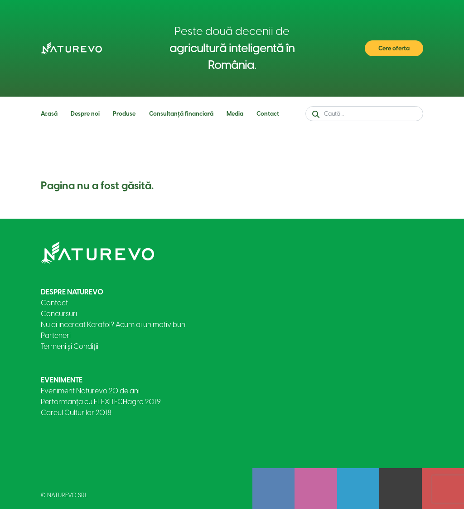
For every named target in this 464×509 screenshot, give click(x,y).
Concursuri (59, 313)
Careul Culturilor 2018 (76, 412)
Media (235, 113)
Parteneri (56, 335)
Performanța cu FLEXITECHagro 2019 (101, 401)
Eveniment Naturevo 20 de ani (90, 391)
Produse (124, 113)
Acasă (49, 113)
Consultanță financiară (181, 113)
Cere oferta (394, 48)
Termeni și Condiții (69, 346)
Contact (267, 113)
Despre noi (85, 113)
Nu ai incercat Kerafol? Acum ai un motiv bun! (114, 324)
